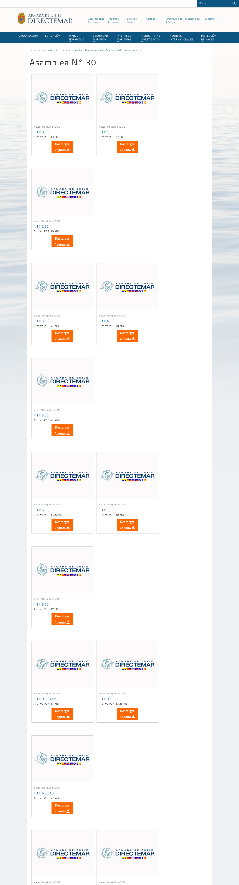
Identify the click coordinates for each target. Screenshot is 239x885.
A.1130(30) (101, 762)
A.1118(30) (161, 309)
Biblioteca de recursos (79, 873)
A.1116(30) (41, 309)
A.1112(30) (161, 128)
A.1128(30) (161, 671)
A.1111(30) (101, 128)
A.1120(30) (41, 490)
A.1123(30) (41, 581)
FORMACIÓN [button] (53, 36)
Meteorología (192, 18)
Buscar (234, 3)
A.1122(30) (161, 490)
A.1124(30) (101, 581)
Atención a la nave (182, 832)
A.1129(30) (41, 762)
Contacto (211, 18)
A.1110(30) (41, 128)
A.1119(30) (101, 399)
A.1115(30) (161, 218)
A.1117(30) (101, 309)
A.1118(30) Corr (45, 399)
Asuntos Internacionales (69, 50)
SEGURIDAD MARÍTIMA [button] (100, 38)
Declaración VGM (181, 841)
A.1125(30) (161, 581)
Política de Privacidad (53, 873)
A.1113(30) (41, 218)
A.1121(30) (101, 490)
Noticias (151, 18)
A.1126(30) (41, 671)
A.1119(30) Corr (164, 399)
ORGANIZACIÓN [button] (28, 36)
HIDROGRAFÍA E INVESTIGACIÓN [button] (151, 38)
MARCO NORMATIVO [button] (76, 38)
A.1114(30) (101, 218)
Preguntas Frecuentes (113, 20)
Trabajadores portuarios (185, 836)
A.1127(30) (101, 671)
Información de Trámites (174, 20)
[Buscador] (213, 3)
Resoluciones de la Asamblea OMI (103, 50)
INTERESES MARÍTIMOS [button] (124, 38)
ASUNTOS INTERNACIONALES (182, 37)
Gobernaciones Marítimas (96, 20)
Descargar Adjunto (59, 142)
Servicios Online (132, 20)
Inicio (50, 50)
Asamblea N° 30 (133, 50)
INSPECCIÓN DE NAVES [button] (209, 38)
